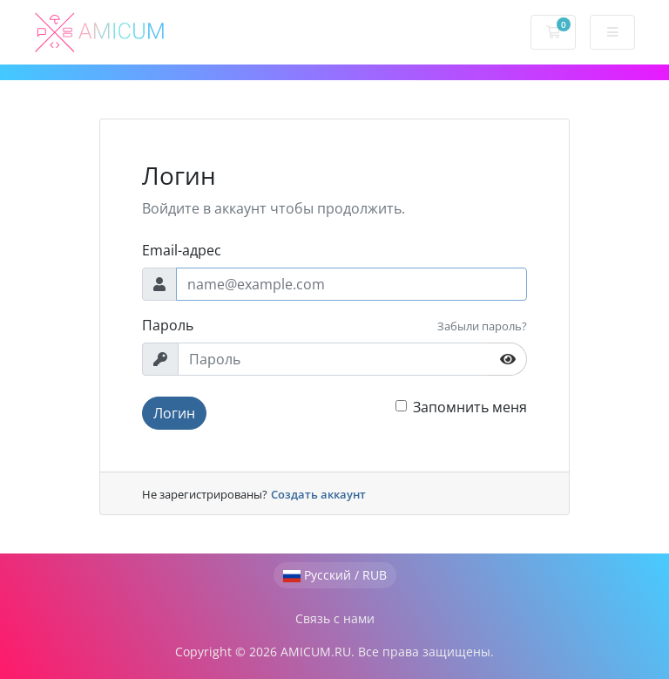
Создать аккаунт (318, 494)
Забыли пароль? (482, 326)
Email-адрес (181, 250)
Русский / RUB (335, 575)
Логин (174, 413)
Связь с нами (335, 618)
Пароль (167, 325)
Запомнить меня (470, 407)
